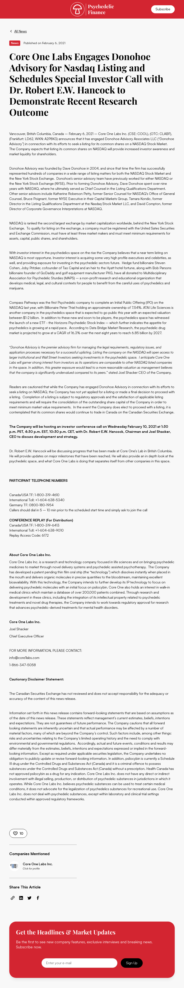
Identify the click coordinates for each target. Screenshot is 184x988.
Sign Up (131, 963)
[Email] (79, 963)
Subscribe (163, 9)
